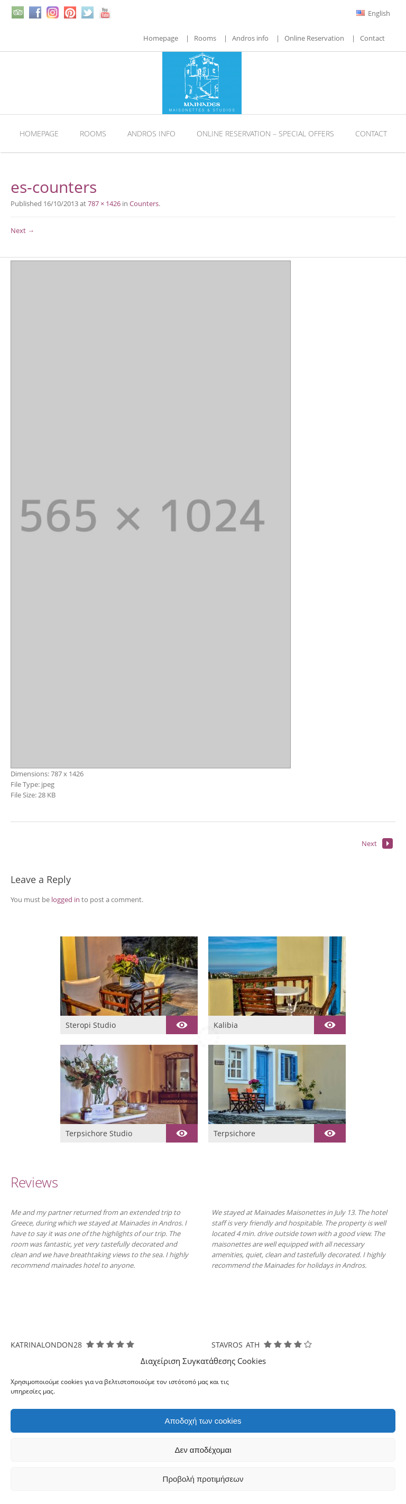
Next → (22, 230)
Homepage (160, 38)
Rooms (205, 38)
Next (377, 843)
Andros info (250, 38)
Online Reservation (314, 38)
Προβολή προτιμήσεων (203, 1478)
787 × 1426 (104, 203)
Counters (144, 203)
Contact (372, 38)
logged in (65, 899)
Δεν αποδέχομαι (202, 1449)
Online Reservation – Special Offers (265, 133)
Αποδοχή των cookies (202, 1420)
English (373, 13)
